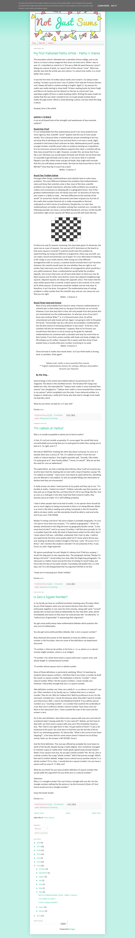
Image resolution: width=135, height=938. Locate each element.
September (43, 873)
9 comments (58, 584)
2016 (39, 850)
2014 (39, 858)
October (42, 869)
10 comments (58, 804)
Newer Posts (39, 813)
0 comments (58, 415)
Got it (114, 6)
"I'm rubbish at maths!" (49, 428)
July (40, 881)
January (42, 911)
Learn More (103, 6)
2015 (39, 854)
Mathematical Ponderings (48, 418)
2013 (39, 862)
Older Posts (96, 813)
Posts (38, 829)
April (41, 892)
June (41, 884)
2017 (39, 847)
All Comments (41, 833)
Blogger (72, 929)
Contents (50, 43)
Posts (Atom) (49, 818)
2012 (39, 866)
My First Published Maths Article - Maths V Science (67, 53)
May (41, 888)
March (41, 907)
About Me (42, 43)
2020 (39, 843)
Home (34, 43)
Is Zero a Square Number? (50, 597)
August (42, 877)
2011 (39, 916)
